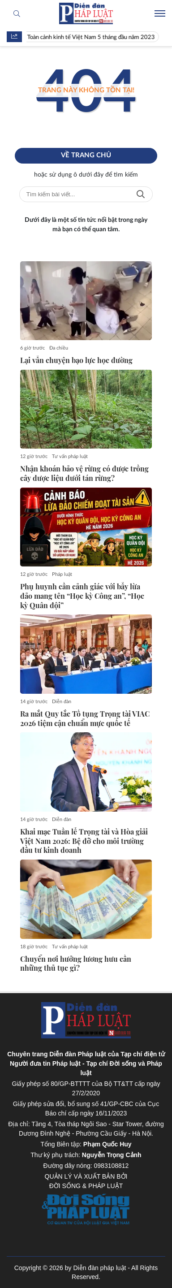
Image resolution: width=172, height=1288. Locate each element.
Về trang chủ (86, 155)
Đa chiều (58, 348)
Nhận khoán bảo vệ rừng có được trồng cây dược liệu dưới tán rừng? (84, 473)
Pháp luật (62, 574)
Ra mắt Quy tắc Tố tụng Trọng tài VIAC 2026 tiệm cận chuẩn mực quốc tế (85, 718)
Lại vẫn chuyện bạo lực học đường (76, 360)
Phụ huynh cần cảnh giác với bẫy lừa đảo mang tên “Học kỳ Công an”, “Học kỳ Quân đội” (82, 596)
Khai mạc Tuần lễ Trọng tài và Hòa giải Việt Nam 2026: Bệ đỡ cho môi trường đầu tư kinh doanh (84, 841)
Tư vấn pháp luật (70, 456)
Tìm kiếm (140, 194)
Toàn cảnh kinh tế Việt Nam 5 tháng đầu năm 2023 (93, 37)
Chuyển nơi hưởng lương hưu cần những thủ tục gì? (75, 964)
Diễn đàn (61, 701)
